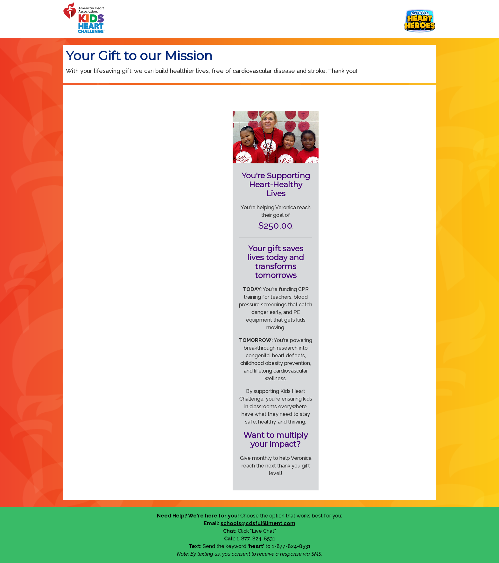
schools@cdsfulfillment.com (258, 523)
